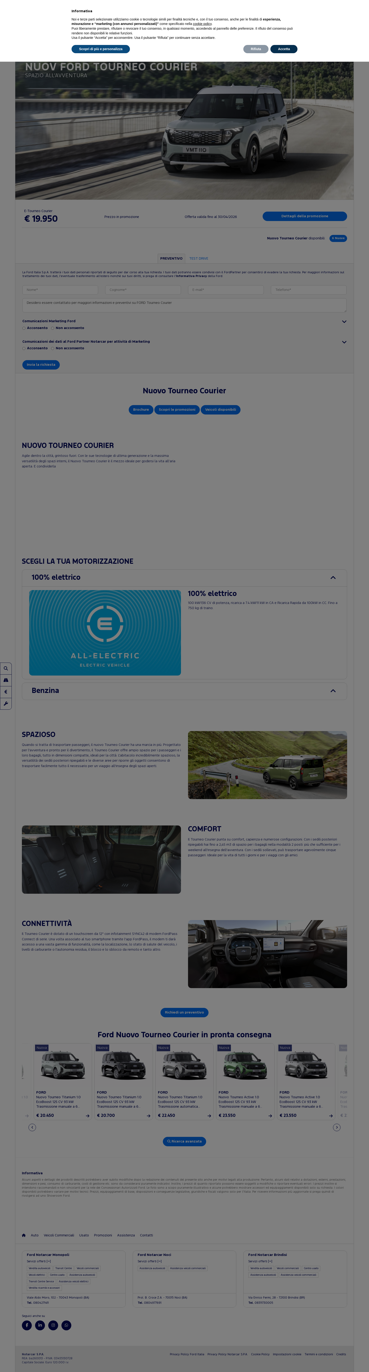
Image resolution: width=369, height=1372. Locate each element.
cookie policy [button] (202, 24)
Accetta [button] (284, 49)
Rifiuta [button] (256, 49)
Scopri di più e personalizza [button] (100, 49)
